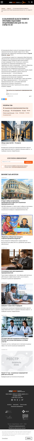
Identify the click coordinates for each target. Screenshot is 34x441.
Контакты (9, 404)
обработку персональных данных (19, 165)
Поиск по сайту (23, 404)
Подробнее (5, 438)
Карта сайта (15, 404)
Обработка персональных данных (17, 428)
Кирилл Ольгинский (13, 94)
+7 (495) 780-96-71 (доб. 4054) (17, 397)
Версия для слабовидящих (17, 406)
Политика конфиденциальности (17, 426)
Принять (29, 438)
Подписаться (28, 162)
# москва (27, 112)
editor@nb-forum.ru (17, 395)
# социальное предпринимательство (15, 108)
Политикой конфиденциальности (19, 167)
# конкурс (6, 111)
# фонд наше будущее (8, 113)
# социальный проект (7, 114)
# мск (28, 110)
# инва (24, 110)
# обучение (21, 113)
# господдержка (16, 110)
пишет (8, 55)
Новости (9, 8)
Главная (3, 8)
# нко (16, 113)
